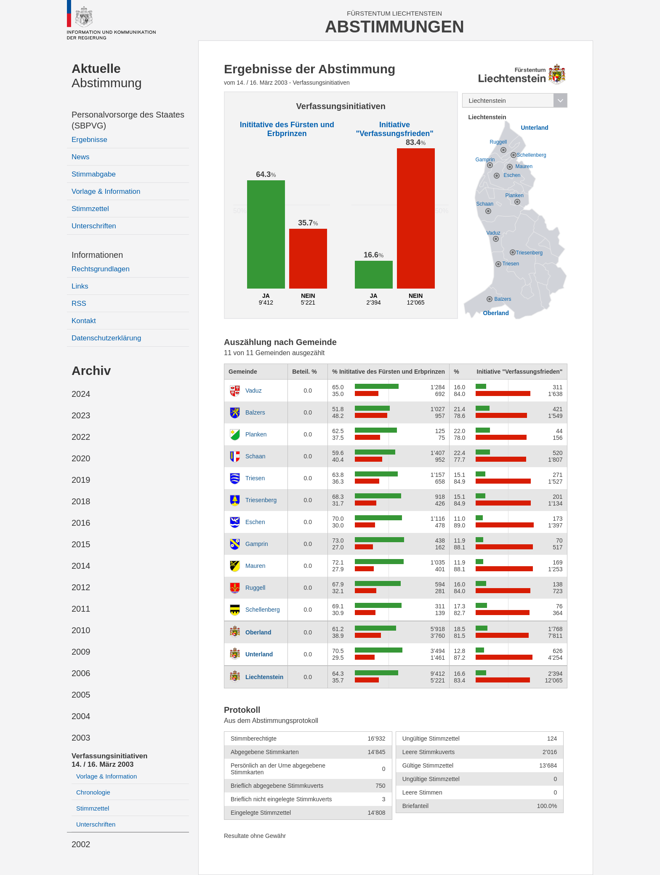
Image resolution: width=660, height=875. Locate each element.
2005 (81, 694)
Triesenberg (261, 500)
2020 (81, 458)
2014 (81, 565)
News (81, 157)
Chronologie (93, 792)
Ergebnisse (89, 140)
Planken (256, 434)
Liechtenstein (264, 677)
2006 (81, 673)
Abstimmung (107, 76)
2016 (81, 522)
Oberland (258, 632)
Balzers (255, 412)
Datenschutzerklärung (106, 338)
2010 (81, 630)
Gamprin (256, 544)
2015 (81, 544)
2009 (81, 651)
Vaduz (253, 390)
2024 (81, 394)
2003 (81, 737)
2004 (81, 716)
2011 (81, 608)
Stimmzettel (90, 209)
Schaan (255, 456)
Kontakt (84, 321)
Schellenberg (262, 609)
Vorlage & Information (106, 191)
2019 (81, 479)
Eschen (255, 522)
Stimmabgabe (94, 174)
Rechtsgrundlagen (101, 269)
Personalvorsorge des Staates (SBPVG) (128, 120)
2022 (81, 437)
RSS (79, 304)
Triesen (255, 478)
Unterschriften (94, 226)
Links (80, 286)
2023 (81, 415)
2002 (81, 844)
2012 (81, 587)
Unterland (259, 654)
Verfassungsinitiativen (109, 760)
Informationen (97, 255)
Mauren (255, 565)
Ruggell (255, 587)
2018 (81, 501)
